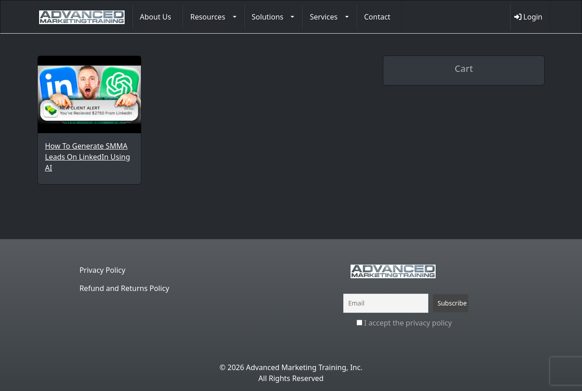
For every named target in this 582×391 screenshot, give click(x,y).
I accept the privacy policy (404, 323)
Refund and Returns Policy (125, 288)
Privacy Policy (102, 270)
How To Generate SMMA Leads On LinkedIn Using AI (87, 157)
